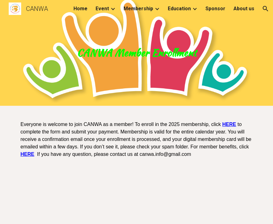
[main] (136, 53)
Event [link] (102, 9)
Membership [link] (138, 9)
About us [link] (243, 9)
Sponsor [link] (215, 9)
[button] (265, 8)
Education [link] (179, 9)
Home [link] (80, 9)
